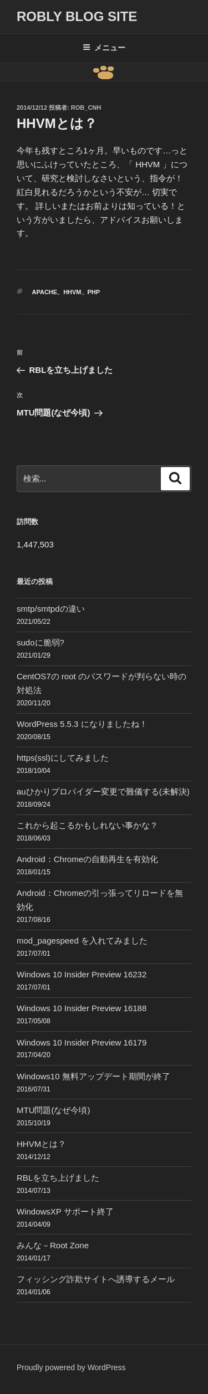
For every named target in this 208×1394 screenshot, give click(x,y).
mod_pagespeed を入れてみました (82, 940)
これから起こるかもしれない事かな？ (87, 825)
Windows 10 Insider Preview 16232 (81, 974)
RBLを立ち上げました (58, 1177)
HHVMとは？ (41, 1144)
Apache (45, 292)
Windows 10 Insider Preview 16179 (81, 1042)
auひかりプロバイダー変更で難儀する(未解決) (103, 791)
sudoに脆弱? (40, 642)
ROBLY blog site (77, 16)
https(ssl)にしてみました (63, 757)
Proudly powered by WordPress (71, 1367)
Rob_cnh (86, 107)
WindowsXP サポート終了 (65, 1211)
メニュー (104, 47)
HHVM (72, 292)
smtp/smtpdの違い (51, 608)
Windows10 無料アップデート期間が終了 (93, 1076)
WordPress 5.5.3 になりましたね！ (82, 724)
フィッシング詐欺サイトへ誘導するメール (96, 1279)
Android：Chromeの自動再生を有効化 (87, 859)
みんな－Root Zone (53, 1245)
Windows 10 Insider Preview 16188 (81, 1008)
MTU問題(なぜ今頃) (53, 1110)
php (94, 292)
